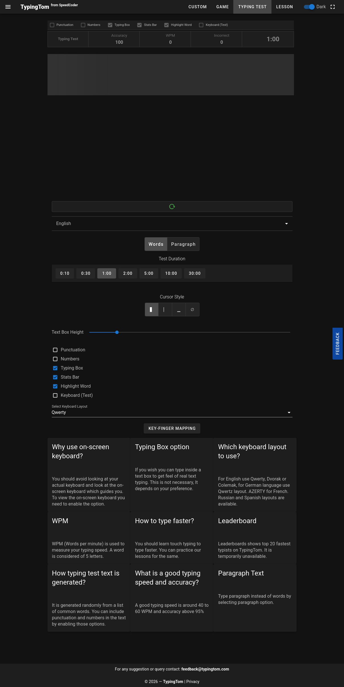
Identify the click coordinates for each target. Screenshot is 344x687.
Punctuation (65, 25)
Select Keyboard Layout (69, 407)
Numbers (94, 25)
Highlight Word (181, 25)
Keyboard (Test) (217, 25)
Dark (321, 6)
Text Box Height (68, 332)
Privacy (192, 681)
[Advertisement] (171, 152)
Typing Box (122, 25)
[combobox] (172, 223)
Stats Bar (150, 25)
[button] (172, 412)
